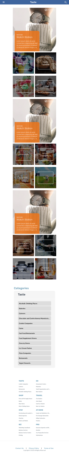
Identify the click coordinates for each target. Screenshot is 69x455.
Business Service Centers (25, 432)
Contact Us (20, 448)
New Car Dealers (40, 406)
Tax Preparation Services (42, 432)
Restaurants (22, 389)
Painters (38, 420)
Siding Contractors (40, 418)
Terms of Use (49, 448)
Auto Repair (39, 401)
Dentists (38, 430)
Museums (38, 386)
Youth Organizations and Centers (44, 389)
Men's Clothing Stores (24, 406)
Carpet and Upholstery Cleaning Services (46, 413)
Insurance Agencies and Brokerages (45, 427)
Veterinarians (39, 435)
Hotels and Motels (23, 420)
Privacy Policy (34, 448)
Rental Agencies (23, 415)
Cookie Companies (23, 384)
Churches (21, 418)
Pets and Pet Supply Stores (25, 398)
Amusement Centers (41, 384)
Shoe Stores (22, 403)
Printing (21, 435)
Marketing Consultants (24, 427)
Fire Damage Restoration (42, 415)
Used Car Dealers (40, 403)
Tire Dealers (39, 398)
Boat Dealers (39, 391)
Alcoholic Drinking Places (25, 391)
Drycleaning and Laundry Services (27, 413)
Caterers (21, 386)
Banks (20, 401)
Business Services (23, 430)
